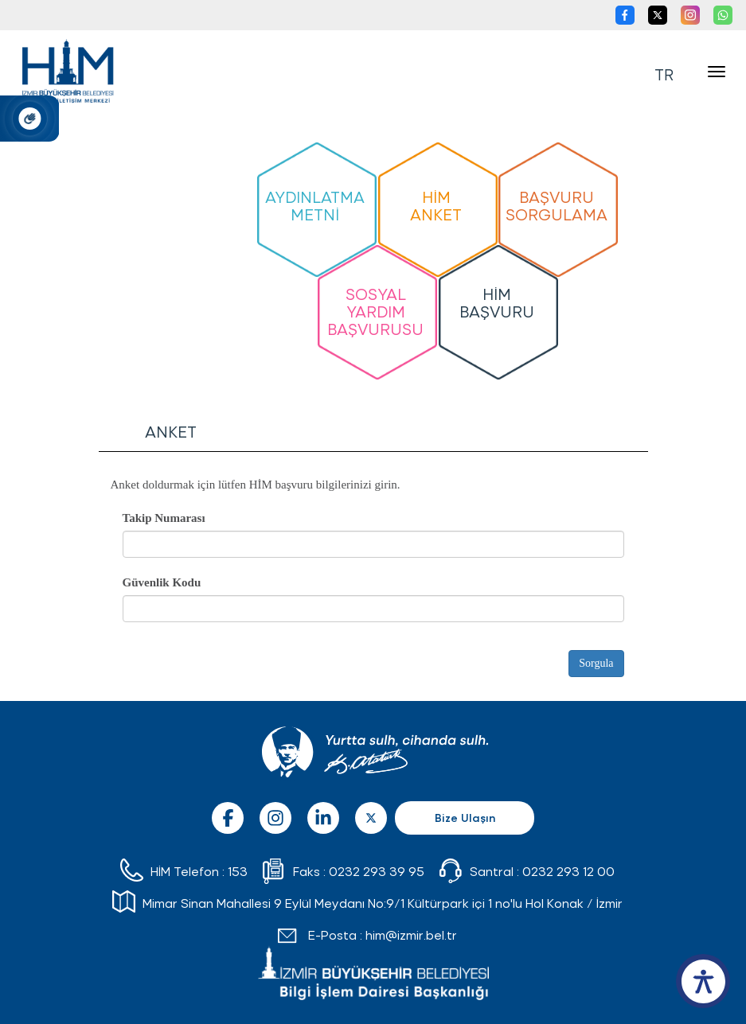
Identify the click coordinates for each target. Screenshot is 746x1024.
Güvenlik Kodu (162, 582)
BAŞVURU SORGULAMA (556, 204)
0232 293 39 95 (376, 870)
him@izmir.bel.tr (411, 934)
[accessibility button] (703, 981)
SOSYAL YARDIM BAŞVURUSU (375, 310)
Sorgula (596, 663)
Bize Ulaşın (465, 817)
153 (238, 870)
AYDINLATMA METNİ (315, 204)
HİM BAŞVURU (496, 301)
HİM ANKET (436, 204)
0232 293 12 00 (568, 870)
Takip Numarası (164, 518)
